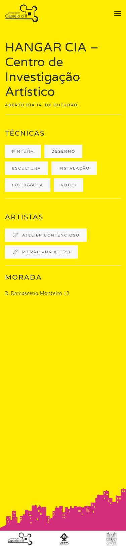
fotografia (27, 185)
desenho (63, 151)
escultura (26, 168)
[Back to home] (22, 13)
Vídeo (68, 185)
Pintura (23, 151)
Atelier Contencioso (46, 235)
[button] (117, 13)
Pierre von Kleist (41, 252)
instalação (74, 168)
